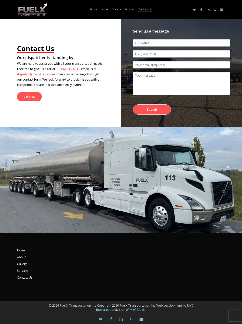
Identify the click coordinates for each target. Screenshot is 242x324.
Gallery (116, 9)
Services (130, 9)
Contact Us (145, 9)
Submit (152, 109)
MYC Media (138, 310)
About (105, 9)
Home (94, 9)
